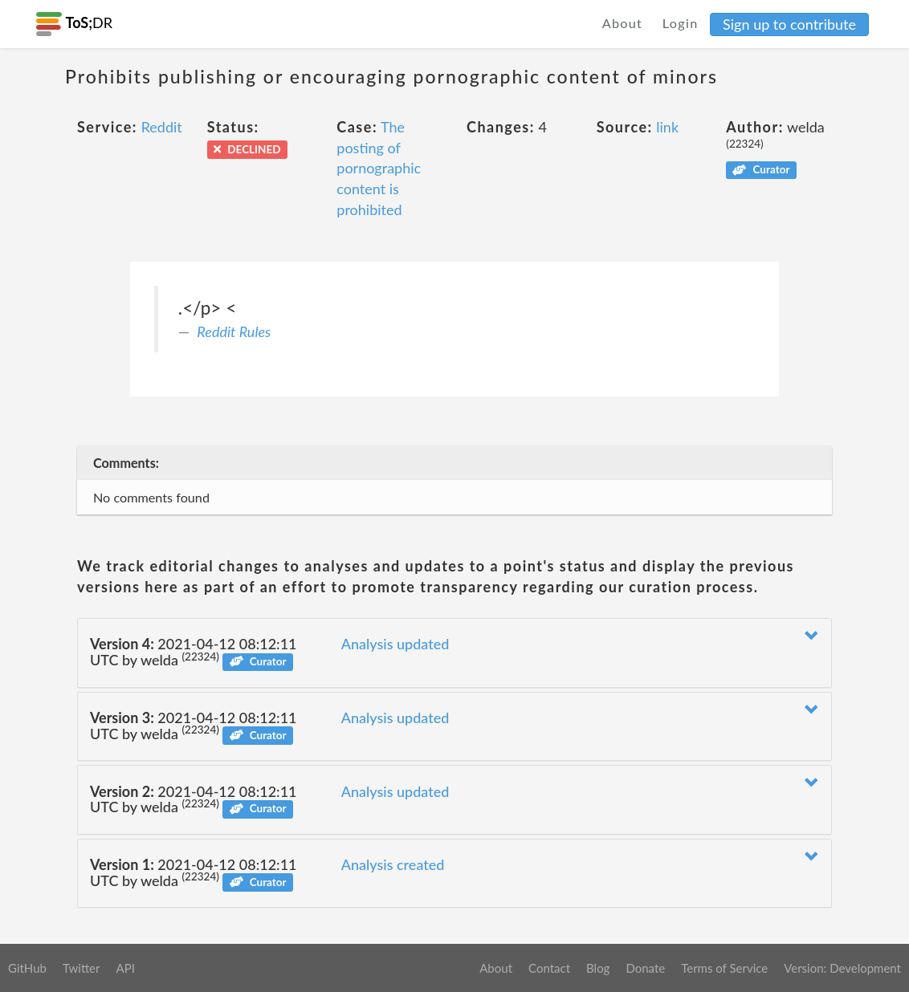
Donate (645, 968)
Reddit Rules (234, 331)
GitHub (27, 968)
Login (680, 22)
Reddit (161, 127)
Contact (549, 968)
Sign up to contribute (789, 24)
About (622, 22)
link (667, 127)
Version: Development (842, 968)
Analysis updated (395, 644)
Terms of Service (724, 968)
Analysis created (393, 864)
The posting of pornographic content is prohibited (378, 168)
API (125, 968)
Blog (597, 968)
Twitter (81, 968)
